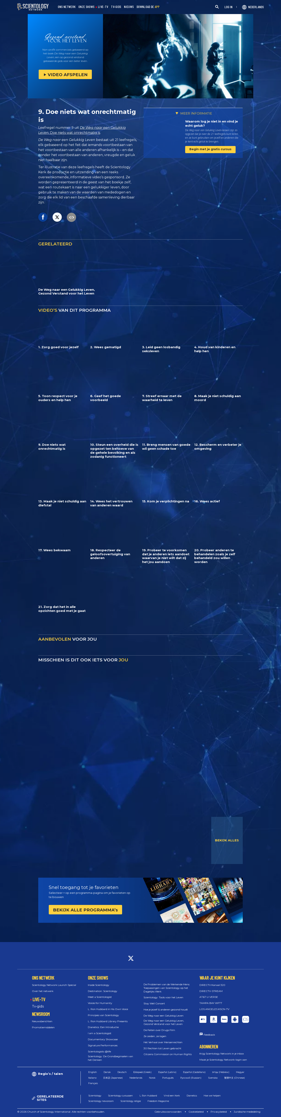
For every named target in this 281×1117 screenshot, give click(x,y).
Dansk (107, 1072)
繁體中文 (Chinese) (234, 1077)
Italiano (92, 1077)
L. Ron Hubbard (148, 1095)
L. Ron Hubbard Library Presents (108, 1021)
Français (93, 1083)
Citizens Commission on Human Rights (168, 1054)
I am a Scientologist (99, 1033)
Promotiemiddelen (43, 1027)
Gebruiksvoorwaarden (168, 1111)
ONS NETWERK (66, 7)
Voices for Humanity (100, 1003)
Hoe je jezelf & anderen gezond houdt (166, 1009)
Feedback (209, 1034)
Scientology (94, 1095)
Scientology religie (130, 1101)
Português (168, 1077)
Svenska (213, 1077)
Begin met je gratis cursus (210, 149)
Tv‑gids (38, 1006)
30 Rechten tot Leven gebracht (162, 1048)
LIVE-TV (103, 7)
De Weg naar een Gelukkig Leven (163, 1015)
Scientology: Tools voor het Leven (163, 997)
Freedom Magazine (158, 1101)
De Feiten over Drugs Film (159, 1030)
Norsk (152, 1077)
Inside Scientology (98, 985)
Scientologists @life (99, 1051)
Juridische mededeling (247, 1111)
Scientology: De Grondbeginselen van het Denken (110, 1058)
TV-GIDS (116, 7)
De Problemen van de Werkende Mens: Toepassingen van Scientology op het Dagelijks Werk (167, 988)
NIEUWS (129, 7)
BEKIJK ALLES (227, 840)
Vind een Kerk (172, 1095)
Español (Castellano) (194, 1072)
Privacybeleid (219, 1111)
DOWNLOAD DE (148, 7)
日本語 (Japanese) (113, 1077)
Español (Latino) (167, 1072)
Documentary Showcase (103, 1039)
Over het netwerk (42, 991)
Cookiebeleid (196, 1111)
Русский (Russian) (190, 1077)
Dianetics (192, 1095)
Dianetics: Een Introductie (103, 1027)
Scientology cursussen (120, 1095)
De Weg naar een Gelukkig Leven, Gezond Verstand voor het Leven (164, 1022)
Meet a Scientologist (100, 996)
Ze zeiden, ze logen (155, 1036)
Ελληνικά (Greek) (142, 1072)
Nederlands (135, 1077)
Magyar (240, 1072)
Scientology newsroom (101, 1101)
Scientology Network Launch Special (54, 985)
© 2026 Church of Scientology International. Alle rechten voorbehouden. (61, 1111)
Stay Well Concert (154, 1003)
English (92, 1072)
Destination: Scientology (102, 991)
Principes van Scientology (103, 1015)
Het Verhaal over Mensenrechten (163, 1042)
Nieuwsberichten (42, 1021)
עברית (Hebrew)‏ (220, 1072)
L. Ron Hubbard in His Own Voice (108, 1009)
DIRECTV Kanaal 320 (212, 985)
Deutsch (122, 1072)
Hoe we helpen (212, 1095)
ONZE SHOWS (86, 7)
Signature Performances (102, 1045)
